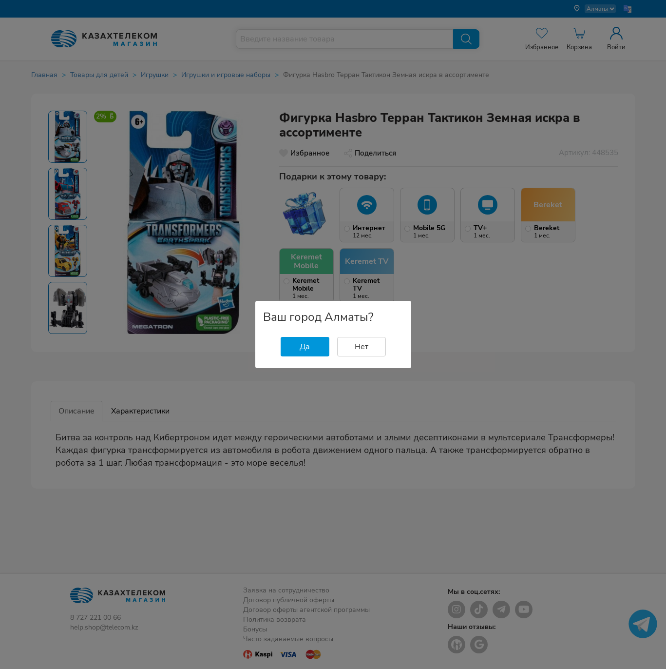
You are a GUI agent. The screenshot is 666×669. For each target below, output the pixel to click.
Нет (361, 346)
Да (305, 346)
